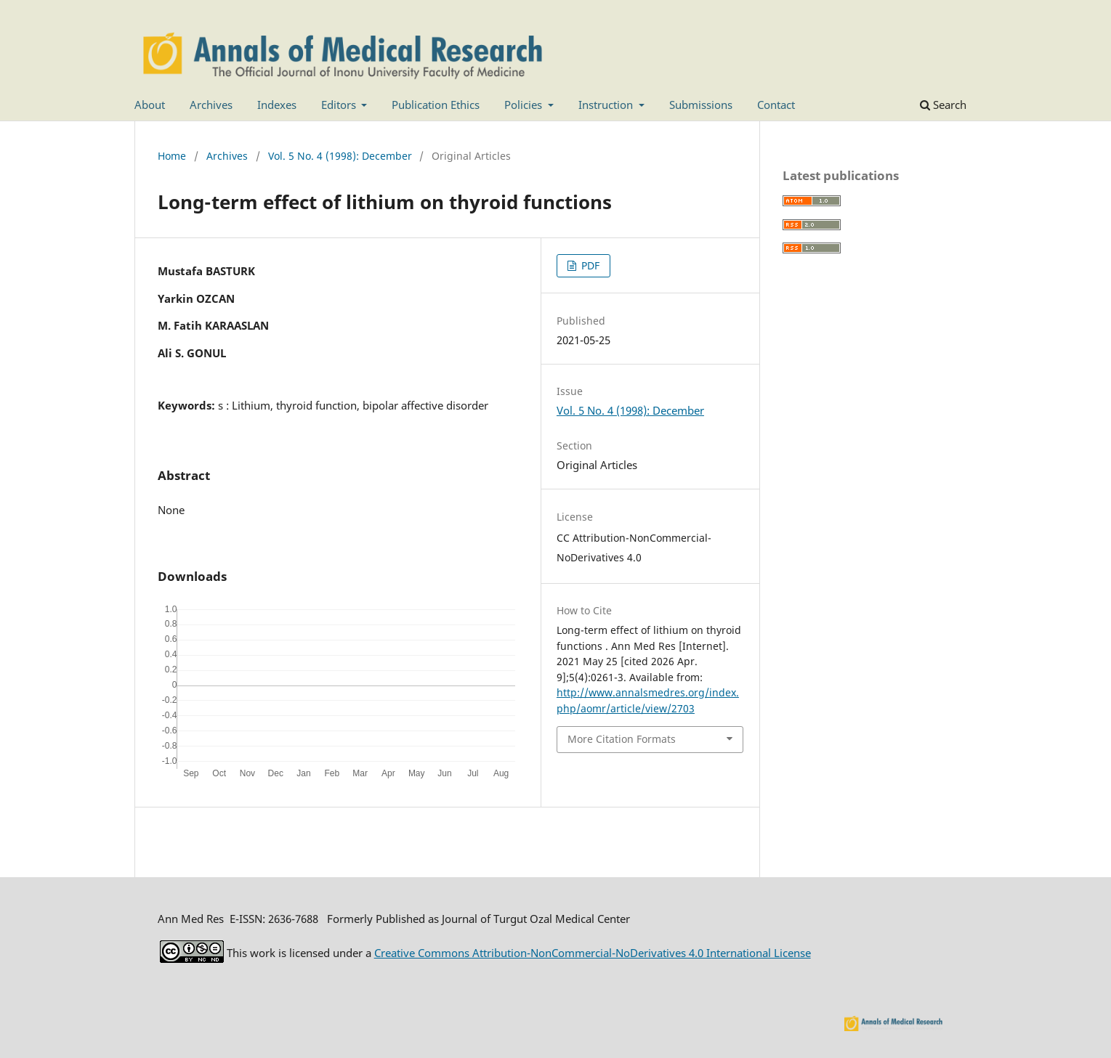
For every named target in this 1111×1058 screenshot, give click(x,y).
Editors (340, 104)
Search (943, 104)
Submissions (700, 104)
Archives (211, 104)
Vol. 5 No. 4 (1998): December (340, 156)
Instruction (607, 104)
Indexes (276, 104)
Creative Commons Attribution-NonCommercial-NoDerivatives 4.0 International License (592, 952)
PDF (588, 265)
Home (172, 156)
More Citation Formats (621, 739)
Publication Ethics (436, 104)
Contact (776, 104)
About (149, 104)
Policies (524, 104)
